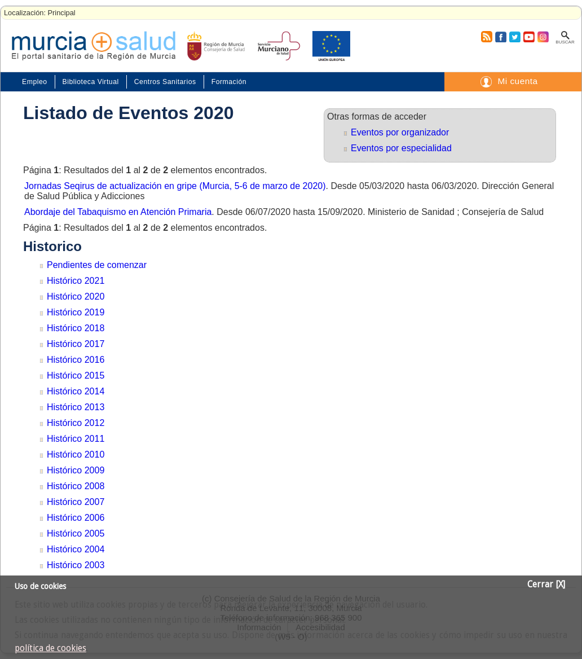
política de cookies (50, 648)
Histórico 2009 (75, 470)
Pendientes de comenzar (97, 265)
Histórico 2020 (75, 296)
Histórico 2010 (75, 454)
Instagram (542, 36)
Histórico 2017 (75, 344)
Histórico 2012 (75, 423)
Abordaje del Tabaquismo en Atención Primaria (117, 212)
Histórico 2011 (75, 438)
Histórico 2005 (75, 533)
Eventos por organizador (400, 132)
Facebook (499, 36)
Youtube (528, 36)
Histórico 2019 (75, 312)
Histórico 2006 (75, 517)
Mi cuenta (517, 81)
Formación (228, 82)
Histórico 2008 (75, 486)
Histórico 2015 (75, 375)
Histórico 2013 (75, 407)
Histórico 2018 (75, 328)
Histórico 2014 (75, 391)
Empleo (34, 82)
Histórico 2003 (75, 565)
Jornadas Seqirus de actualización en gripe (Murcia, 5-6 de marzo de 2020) (175, 186)
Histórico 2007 (75, 502)
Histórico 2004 (75, 549)
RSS (486, 36)
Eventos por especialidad (401, 148)
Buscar (564, 42)
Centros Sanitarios (165, 82)
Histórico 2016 (75, 359)
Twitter (514, 36)
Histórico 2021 (75, 280)
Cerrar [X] (546, 584)
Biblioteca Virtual (91, 82)
